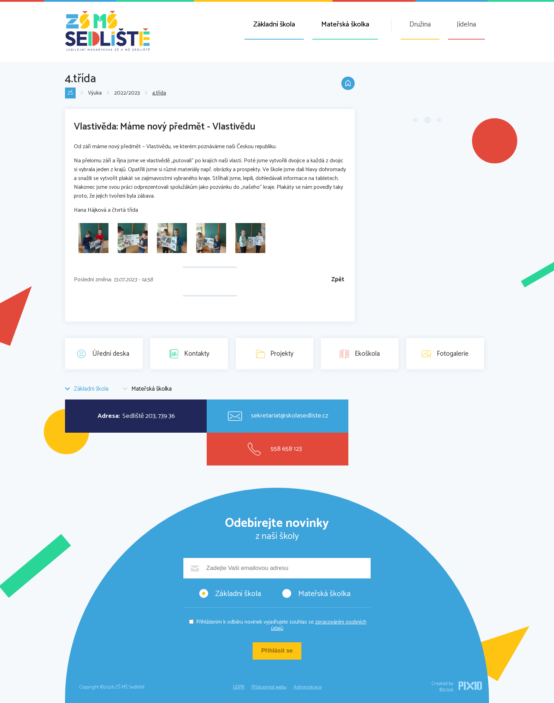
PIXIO (470, 685)
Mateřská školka (345, 24)
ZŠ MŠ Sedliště (107, 31)
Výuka (95, 93)
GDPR (238, 687)
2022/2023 (127, 93)
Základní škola (274, 24)
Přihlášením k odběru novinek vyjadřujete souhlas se (281, 625)
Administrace (308, 687)
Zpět (337, 279)
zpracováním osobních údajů (319, 625)
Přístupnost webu (269, 687)
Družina (420, 24)
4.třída (159, 93)
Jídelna (466, 24)
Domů (348, 84)
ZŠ (70, 93)
